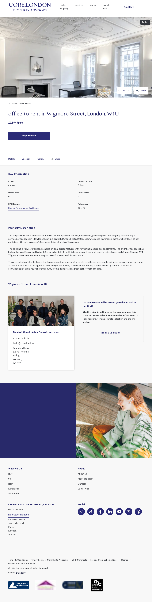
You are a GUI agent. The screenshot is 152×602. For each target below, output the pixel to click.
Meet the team (85, 478)
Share (55, 159)
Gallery (40, 159)
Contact (128, 7)
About (93, 5)
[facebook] (100, 511)
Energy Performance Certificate (23, 208)
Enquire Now (29, 135)
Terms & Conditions (18, 560)
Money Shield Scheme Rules (103, 560)
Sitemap (124, 560)
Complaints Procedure (57, 560)
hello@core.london (23, 343)
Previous (119, 90)
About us (82, 474)
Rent (10, 484)
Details (11, 159)
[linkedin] (90, 511)
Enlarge (141, 90)
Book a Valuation (110, 332)
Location (26, 159)
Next (128, 90)
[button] (149, 7)
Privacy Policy (37, 560)
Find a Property (64, 7)
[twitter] (128, 511)
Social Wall (106, 7)
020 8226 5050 (21, 338)
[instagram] (81, 511)
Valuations (13, 493)
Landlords (13, 488)
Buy (10, 474)
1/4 (124, 90)
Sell (10, 478)
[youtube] (119, 511)
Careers (82, 484)
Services (79, 5)
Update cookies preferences (21, 564)
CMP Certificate (79, 560)
